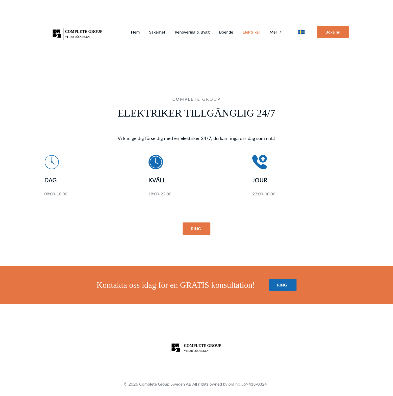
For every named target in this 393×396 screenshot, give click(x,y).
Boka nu (332, 31)
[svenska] (301, 32)
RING (196, 228)
